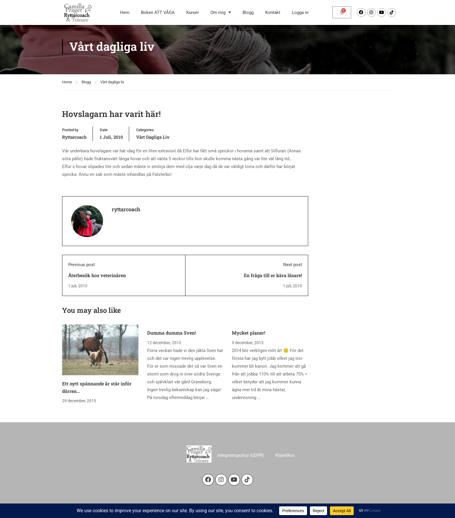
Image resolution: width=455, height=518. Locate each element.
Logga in (300, 12)
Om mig (220, 12)
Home (67, 88)
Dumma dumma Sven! (171, 339)
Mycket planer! (248, 339)
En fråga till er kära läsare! (273, 282)
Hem (124, 12)
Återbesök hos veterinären (97, 282)
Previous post (81, 271)
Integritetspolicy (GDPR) (240, 461)
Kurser (192, 12)
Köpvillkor (285, 461)
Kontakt (272, 12)
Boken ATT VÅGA (158, 12)
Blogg (248, 12)
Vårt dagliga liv (112, 88)
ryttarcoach (74, 143)
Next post (292, 271)
